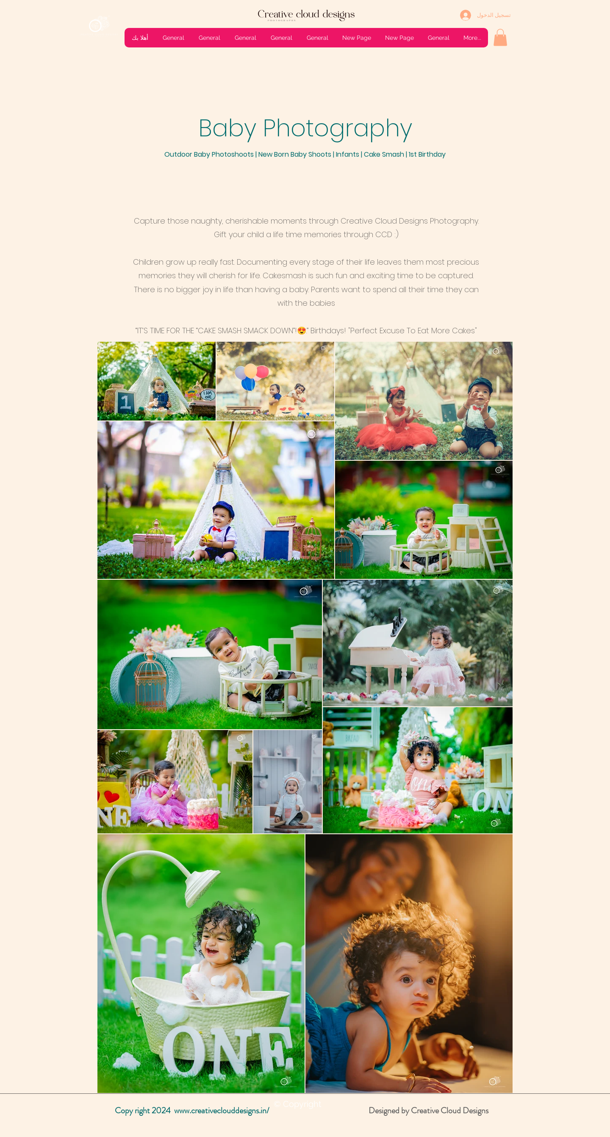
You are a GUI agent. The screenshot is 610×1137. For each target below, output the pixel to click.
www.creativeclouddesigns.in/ (221, 1110)
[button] (500, 37)
